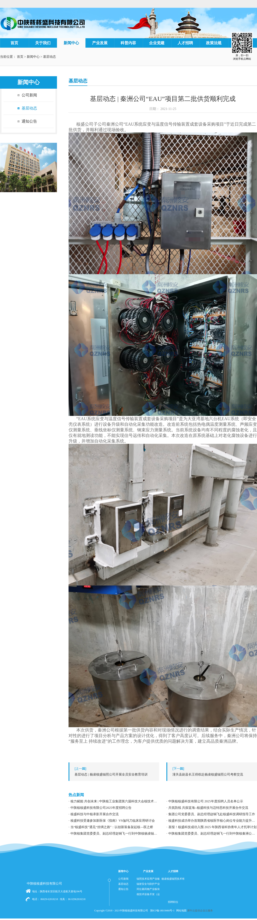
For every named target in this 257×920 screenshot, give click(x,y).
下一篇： (213, 774)
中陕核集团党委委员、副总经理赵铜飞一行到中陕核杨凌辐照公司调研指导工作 (114, 833)
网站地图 (181, 910)
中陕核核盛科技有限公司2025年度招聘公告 (100, 807)
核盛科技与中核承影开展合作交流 (94, 814)
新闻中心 (33, 56)
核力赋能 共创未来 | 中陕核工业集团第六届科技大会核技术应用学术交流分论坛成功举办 (114, 801)
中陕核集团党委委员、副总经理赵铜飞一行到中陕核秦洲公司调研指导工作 (212, 833)
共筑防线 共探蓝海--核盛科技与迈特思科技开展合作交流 (208, 807)
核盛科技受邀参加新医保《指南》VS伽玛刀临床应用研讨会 (112, 820)
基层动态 (49, 56)
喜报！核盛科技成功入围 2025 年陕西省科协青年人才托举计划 (212, 827)
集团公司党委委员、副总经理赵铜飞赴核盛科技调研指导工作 (211, 814)
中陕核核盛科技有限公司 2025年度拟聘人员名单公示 (205, 801)
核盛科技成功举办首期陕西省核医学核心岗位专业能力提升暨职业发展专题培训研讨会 (212, 820)
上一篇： (115, 774)
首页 (14, 43)
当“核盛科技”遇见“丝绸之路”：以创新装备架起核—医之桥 (111, 827)
